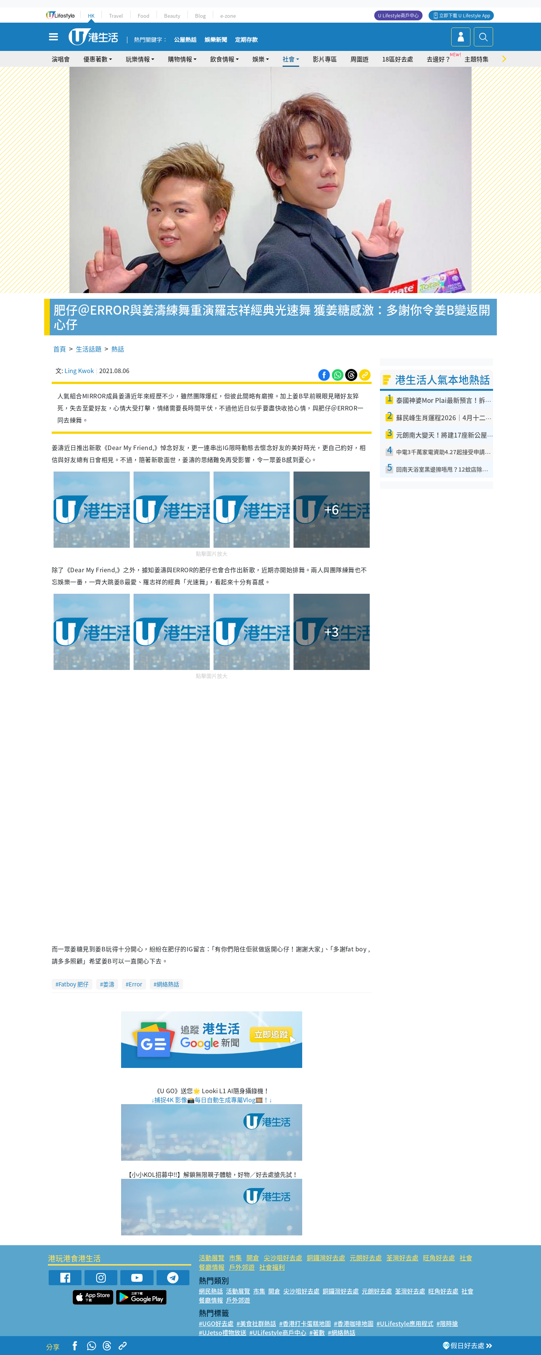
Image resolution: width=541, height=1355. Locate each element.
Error (135, 984)
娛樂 (258, 58)
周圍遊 (359, 58)
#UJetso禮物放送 (222, 1332)
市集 (235, 1257)
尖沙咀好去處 (283, 1257)
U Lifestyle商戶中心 (398, 15)
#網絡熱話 (341, 1332)
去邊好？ (439, 58)
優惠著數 (95, 58)
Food (143, 15)
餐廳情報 (211, 1267)
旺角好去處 (439, 1257)
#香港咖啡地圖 (353, 1323)
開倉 (252, 1257)
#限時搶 (447, 1323)
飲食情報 (222, 58)
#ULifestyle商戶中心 (277, 1332)
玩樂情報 (138, 58)
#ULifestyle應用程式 (405, 1323)
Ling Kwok (79, 370)
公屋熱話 (185, 40)
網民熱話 (211, 1290)
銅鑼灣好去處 (326, 1257)
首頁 (59, 348)
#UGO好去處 (216, 1323)
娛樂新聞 (215, 40)
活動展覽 (211, 1257)
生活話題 (88, 348)
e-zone (228, 15)
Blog (200, 15)
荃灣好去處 (402, 1257)
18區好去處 (397, 58)
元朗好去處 (366, 1257)
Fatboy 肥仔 (73, 984)
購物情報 (180, 58)
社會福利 (272, 1267)
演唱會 (61, 58)
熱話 (117, 348)
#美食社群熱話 (256, 1323)
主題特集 (476, 58)
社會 (289, 58)
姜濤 (108, 984)
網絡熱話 (168, 984)
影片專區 (325, 58)
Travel (116, 15)
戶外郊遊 (242, 1267)
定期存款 (246, 40)
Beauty (172, 15)
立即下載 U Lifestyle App (464, 15)
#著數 (317, 1332)
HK (91, 15)
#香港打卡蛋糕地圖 (305, 1323)
